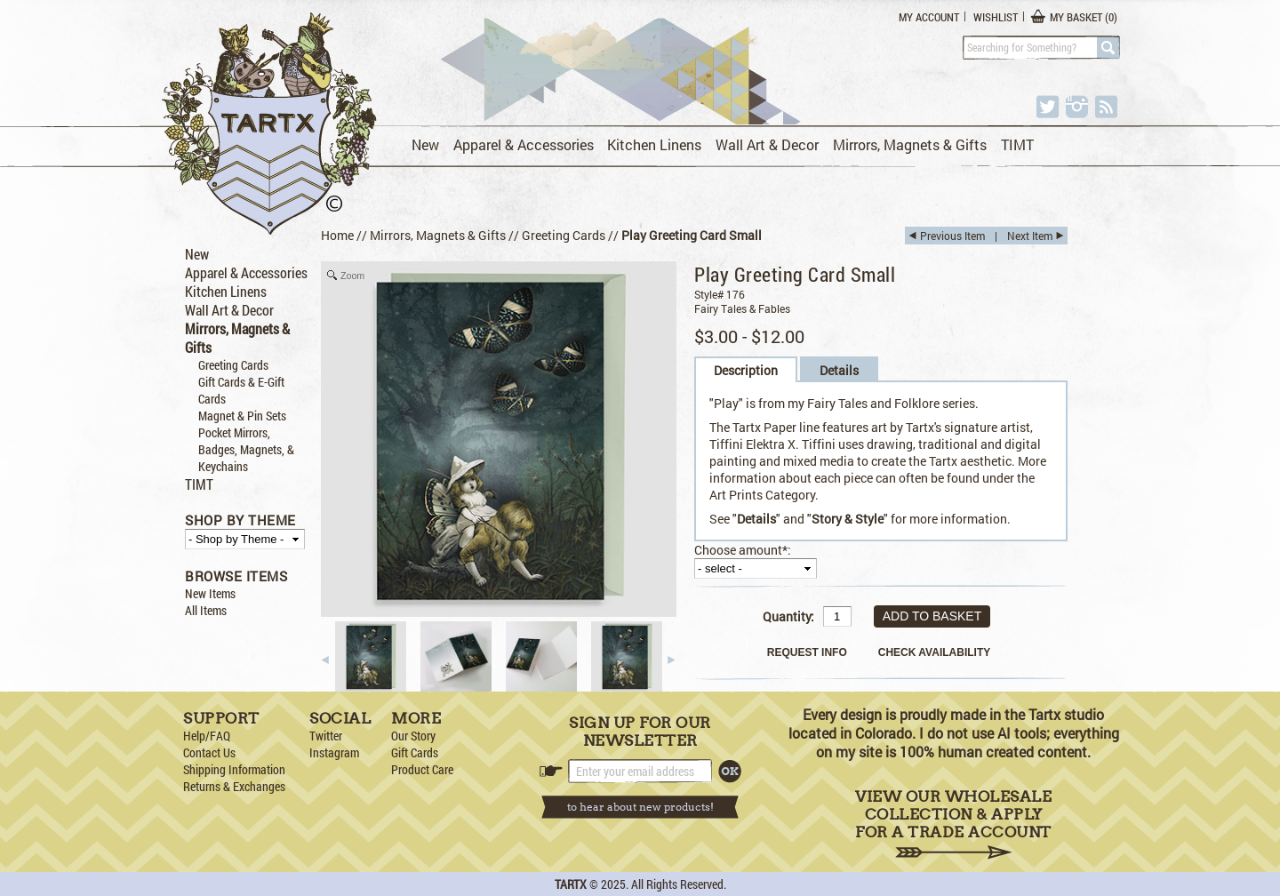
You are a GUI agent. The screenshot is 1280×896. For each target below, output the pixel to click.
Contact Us (209, 752)
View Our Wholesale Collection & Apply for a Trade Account (953, 824)
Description (746, 370)
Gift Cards (414, 752)
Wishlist (995, 17)
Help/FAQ (206, 735)
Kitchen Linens (654, 144)
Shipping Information (234, 769)
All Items (206, 610)
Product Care (422, 769)
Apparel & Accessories (523, 144)
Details (839, 370)
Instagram (334, 752)
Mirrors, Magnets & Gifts (910, 144)
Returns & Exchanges (234, 786)
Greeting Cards (233, 364)
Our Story (413, 735)
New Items (210, 593)
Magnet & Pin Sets (242, 415)
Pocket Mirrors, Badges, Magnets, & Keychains (246, 449)
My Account (929, 17)
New (425, 144)
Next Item (1029, 235)
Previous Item (952, 235)
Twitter (325, 735)
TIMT (1017, 144)
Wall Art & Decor (767, 144)
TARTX (571, 884)
